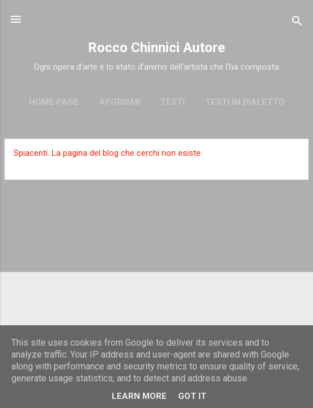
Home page (54, 102)
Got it (192, 396)
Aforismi (119, 102)
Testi (172, 102)
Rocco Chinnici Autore (156, 48)
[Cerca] (297, 23)
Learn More (139, 396)
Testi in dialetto (245, 102)
